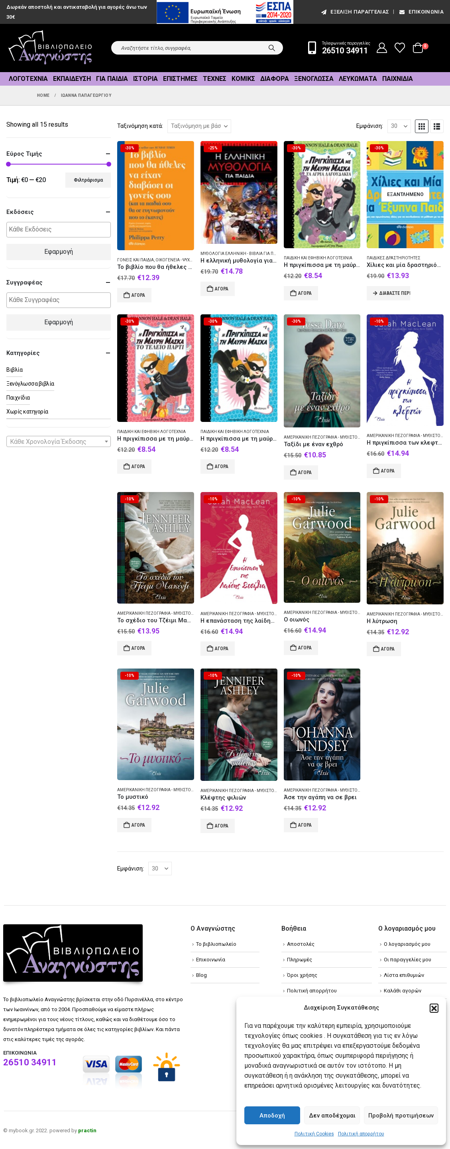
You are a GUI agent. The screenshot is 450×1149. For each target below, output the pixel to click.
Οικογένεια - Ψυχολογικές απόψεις (192, 260)
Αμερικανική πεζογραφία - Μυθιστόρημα (326, 437)
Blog (201, 975)
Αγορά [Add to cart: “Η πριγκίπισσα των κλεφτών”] (388, 471)
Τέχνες (214, 78)
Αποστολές (300, 944)
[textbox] (60, 229)
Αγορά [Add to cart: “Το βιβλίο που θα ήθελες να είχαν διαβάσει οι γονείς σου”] (138, 295)
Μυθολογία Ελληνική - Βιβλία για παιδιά (242, 253)
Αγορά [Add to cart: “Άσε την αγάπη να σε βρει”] (305, 825)
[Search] (272, 48)
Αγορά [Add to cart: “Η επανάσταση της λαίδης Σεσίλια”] (221, 648)
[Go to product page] (155, 196)
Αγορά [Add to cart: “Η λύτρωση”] (388, 649)
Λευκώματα (358, 78)
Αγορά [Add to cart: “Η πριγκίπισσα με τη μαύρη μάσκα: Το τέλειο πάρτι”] (138, 466)
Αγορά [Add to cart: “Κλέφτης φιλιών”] (221, 826)
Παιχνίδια (397, 78)
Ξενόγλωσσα (314, 78)
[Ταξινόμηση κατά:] (199, 126)
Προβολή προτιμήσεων (401, 1115)
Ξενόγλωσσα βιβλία (30, 383)
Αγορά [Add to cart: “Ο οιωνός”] (305, 648)
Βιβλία (14, 370)
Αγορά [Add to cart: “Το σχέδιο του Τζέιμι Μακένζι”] (138, 648)
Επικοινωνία (421, 12)
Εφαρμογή (58, 251)
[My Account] (382, 48)
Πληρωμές (299, 960)
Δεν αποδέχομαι (332, 1115)
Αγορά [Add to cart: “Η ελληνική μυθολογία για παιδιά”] (221, 289)
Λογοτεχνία (28, 78)
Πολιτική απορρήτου (361, 1134)
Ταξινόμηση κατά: (140, 125)
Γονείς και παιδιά (135, 260)
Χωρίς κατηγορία (27, 411)
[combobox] (58, 441)
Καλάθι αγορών (402, 991)
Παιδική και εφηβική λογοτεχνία (318, 258)
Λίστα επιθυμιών (404, 975)
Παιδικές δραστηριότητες (394, 258)
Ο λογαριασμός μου (407, 944)
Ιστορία (145, 78)
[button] (434, 1008)
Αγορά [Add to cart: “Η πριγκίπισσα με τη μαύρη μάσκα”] (221, 466)
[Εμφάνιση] (399, 126)
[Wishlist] (400, 48)
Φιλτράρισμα (88, 180)
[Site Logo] (50, 48)
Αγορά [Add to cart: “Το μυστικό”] (138, 825)
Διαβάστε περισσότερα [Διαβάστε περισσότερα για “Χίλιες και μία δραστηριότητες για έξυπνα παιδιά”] (394, 293)
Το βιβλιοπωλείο (216, 944)
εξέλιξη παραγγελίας (354, 12)
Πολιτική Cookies (314, 1134)
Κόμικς (243, 78)
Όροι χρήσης (302, 975)
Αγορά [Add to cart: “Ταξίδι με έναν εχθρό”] (305, 472)
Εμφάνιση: (369, 125)
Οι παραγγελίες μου (407, 960)
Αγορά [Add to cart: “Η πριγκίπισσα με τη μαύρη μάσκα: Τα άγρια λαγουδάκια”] (305, 293)
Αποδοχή (272, 1115)
